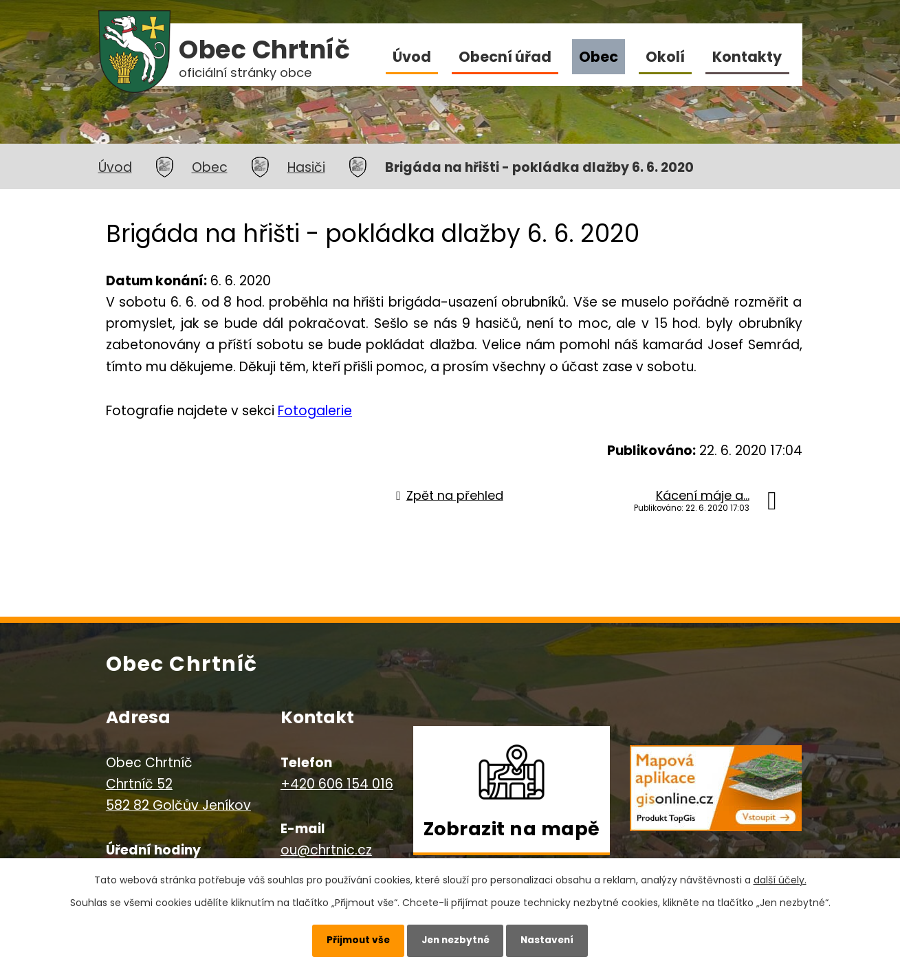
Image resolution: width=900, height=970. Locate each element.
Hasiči (306, 167)
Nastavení (552, 939)
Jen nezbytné (455, 939)
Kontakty (747, 57)
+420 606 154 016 (337, 784)
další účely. (780, 878)
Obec (598, 57)
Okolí (665, 57)
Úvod (412, 57)
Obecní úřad (505, 57)
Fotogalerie (315, 410)
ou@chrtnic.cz (326, 850)
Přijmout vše (352, 939)
